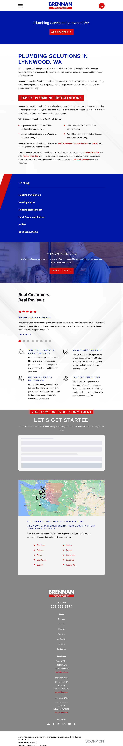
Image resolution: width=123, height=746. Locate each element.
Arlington (41, 545)
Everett (40, 565)
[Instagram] (59, 724)
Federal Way (71, 565)
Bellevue (40, 550)
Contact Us (61, 649)
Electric (61, 629)
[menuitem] (61, 195)
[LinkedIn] (64, 724)
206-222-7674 (61, 607)
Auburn (69, 545)
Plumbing (61, 634)
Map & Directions (61, 672)
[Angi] (74, 724)
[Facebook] (53, 724)
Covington (70, 555)
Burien (39, 555)
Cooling (61, 624)
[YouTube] (69, 724)
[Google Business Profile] (48, 724)
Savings (61, 644)
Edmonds (70, 560)
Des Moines (41, 560)
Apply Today (61, 271)
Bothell (69, 550)
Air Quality (61, 639)
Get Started (61, 32)
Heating (61, 619)
